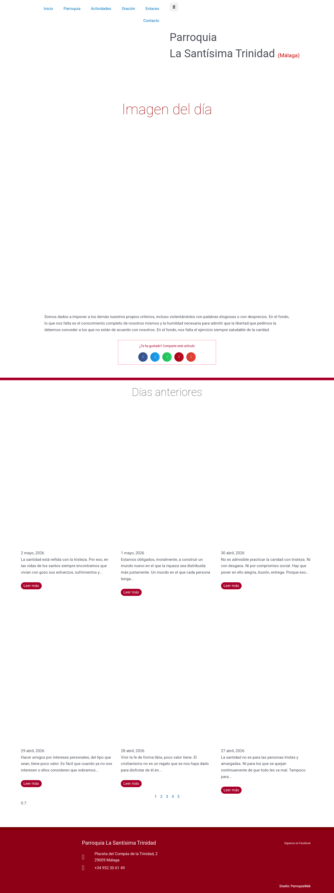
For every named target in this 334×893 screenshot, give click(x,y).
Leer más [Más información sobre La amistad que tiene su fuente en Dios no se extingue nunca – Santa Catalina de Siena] (31, 783)
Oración (128, 8)
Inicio (48, 8)
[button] (174, 7)
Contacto (151, 20)
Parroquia (72, 8)
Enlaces (152, 8)
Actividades (101, 8)
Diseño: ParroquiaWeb (295, 886)
